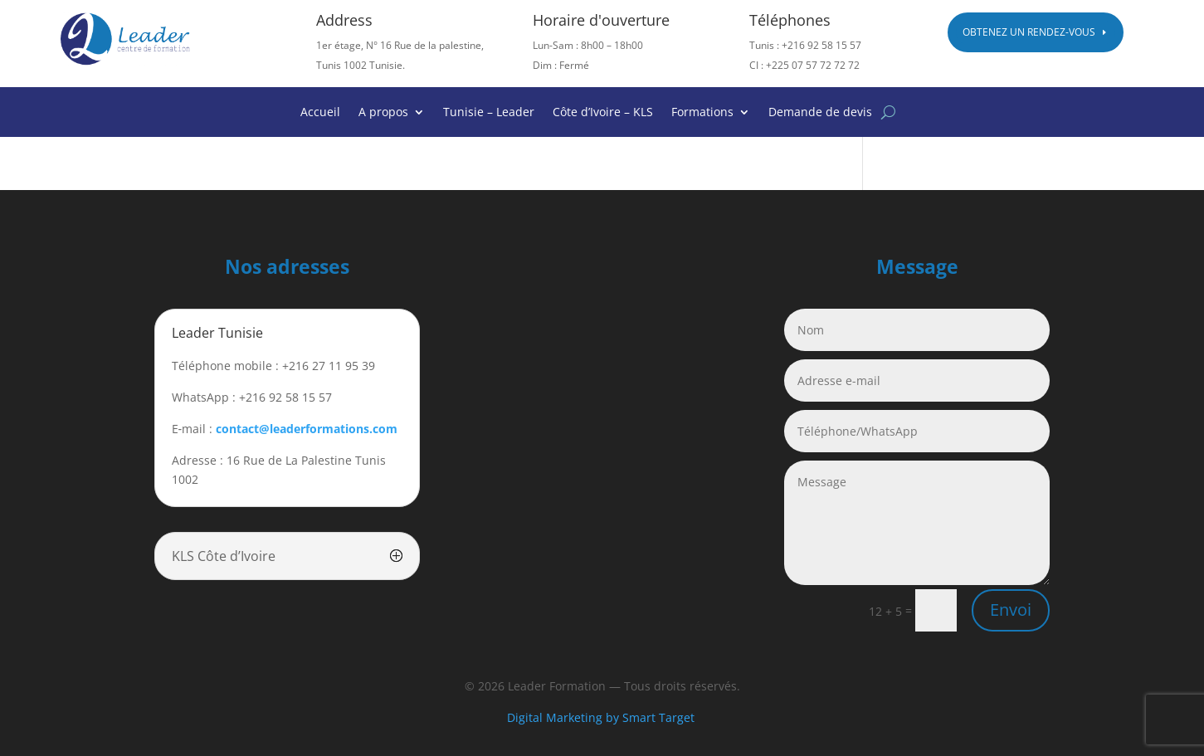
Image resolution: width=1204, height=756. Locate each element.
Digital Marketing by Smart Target (602, 717)
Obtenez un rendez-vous (1029, 32)
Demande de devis (820, 112)
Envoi (1010, 609)
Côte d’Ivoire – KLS (603, 112)
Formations (702, 112)
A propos (383, 112)
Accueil (320, 112)
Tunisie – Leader (488, 112)
